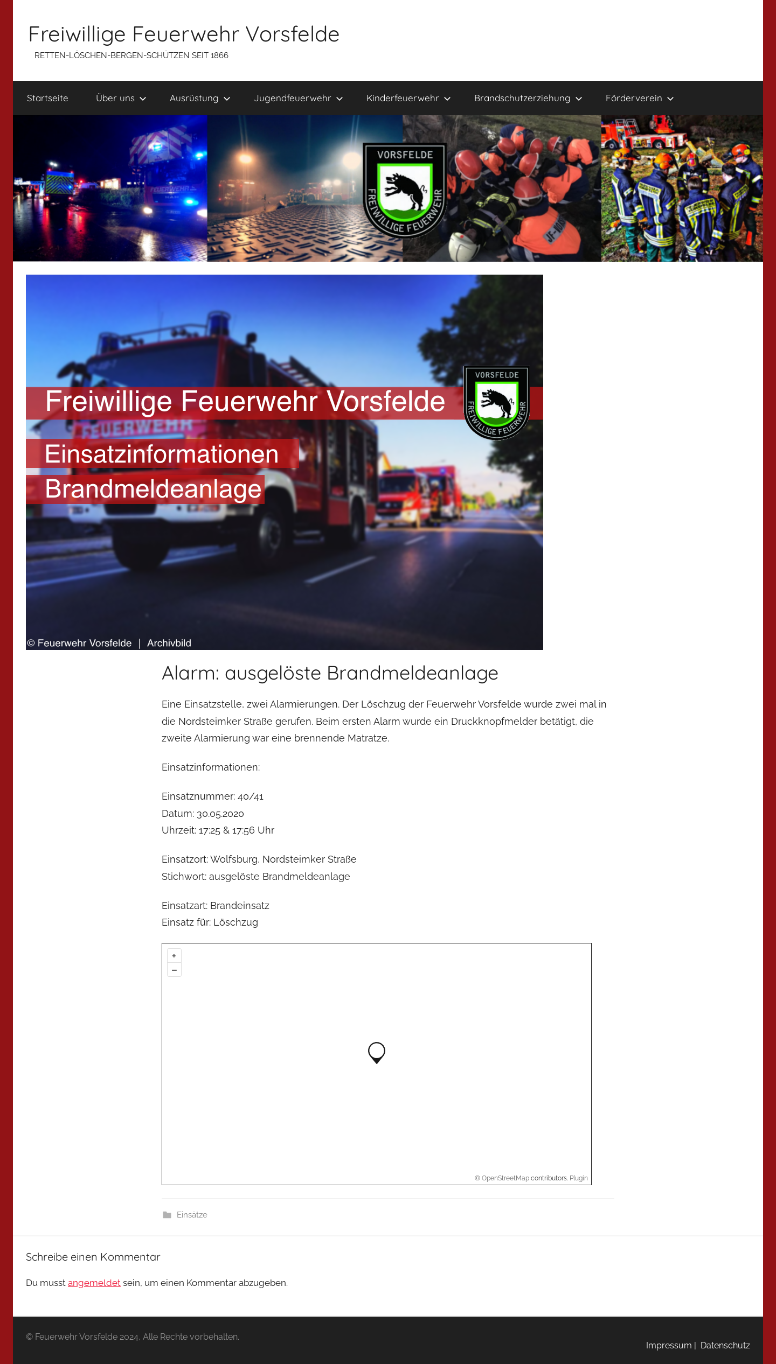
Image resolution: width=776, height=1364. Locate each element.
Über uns (121, 97)
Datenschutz (723, 1345)
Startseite (47, 97)
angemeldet (94, 1282)
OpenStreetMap (505, 1178)
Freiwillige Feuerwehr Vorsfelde (184, 33)
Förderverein (640, 97)
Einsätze (192, 1215)
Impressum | (671, 1345)
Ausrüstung (200, 97)
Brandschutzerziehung (528, 97)
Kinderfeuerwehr (408, 97)
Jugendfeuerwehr (298, 97)
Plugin (578, 1178)
